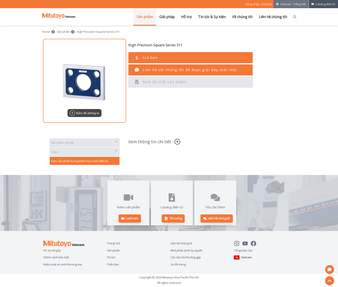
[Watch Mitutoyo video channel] (246, 243)
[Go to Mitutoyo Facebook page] (255, 243)
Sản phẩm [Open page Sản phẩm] (113, 250)
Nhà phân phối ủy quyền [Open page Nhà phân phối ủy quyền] (187, 250)
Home (46, 32)
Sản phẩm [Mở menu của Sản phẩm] (145, 16)
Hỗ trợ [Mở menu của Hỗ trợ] (186, 16)
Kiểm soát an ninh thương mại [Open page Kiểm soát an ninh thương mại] (62, 264)
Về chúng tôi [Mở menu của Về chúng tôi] (242, 16)
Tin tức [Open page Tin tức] (111, 257)
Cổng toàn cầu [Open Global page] (243, 250)
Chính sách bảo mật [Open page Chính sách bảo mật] (56, 257)
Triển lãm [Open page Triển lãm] (113, 264)
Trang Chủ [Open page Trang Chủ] (113, 243)
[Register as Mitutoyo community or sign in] (258, 4)
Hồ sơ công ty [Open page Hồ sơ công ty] (52, 250)
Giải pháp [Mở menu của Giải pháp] (167, 16)
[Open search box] (294, 17)
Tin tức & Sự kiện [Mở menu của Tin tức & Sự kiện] (212, 16)
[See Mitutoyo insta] (238, 243)
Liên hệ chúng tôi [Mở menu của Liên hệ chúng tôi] (273, 16)
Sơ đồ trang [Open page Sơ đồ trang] (178, 264)
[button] (84, 80)
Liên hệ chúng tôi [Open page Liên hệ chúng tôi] (181, 243)
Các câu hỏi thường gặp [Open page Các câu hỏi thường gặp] (186, 257)
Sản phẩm (63, 32)
